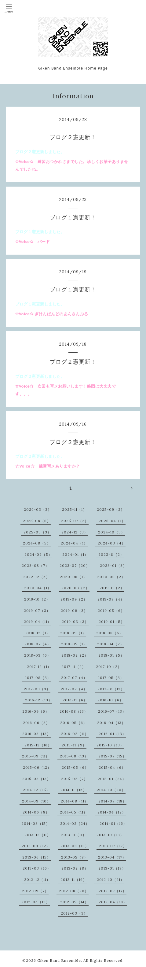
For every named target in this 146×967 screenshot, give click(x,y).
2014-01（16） (113, 823)
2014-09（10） (36, 801)
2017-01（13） (111, 689)
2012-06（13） (35, 902)
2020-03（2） (75, 588)
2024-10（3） (111, 532)
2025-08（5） (37, 520)
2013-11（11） (73, 834)
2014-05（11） (73, 812)
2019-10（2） (37, 599)
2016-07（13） (112, 711)
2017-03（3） (37, 689)
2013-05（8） (74, 857)
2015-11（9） (74, 745)
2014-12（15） (36, 789)
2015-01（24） (112, 778)
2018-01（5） (111, 655)
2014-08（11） (74, 801)
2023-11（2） (111, 554)
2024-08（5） (37, 543)
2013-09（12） (36, 846)
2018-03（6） (37, 655)
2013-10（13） (110, 834)
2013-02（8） (74, 868)
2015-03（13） (36, 778)
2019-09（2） (73, 599)
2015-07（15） (112, 756)
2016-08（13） (74, 711)
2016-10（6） (110, 700)
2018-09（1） (73, 633)
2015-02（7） (74, 778)
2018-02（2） (74, 655)
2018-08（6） (109, 633)
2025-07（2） (75, 520)
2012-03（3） (74, 913)
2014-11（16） (73, 789)
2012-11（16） (73, 879)
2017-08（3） (37, 677)
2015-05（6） (75, 767)
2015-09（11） (35, 756)
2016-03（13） (36, 733)
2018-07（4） (37, 644)
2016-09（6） (35, 711)
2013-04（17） (112, 857)
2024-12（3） (74, 532)
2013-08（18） (74, 846)
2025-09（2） (111, 509)
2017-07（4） (74, 677)
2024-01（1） (75, 554)
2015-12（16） (38, 745)
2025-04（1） (112, 520)
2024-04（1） (74, 543)
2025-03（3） (37, 532)
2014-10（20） (111, 789)
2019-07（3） (37, 610)
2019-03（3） (75, 621)
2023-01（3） (113, 565)
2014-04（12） (111, 812)
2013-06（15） (36, 857)
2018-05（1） (74, 644)
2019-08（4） (110, 599)
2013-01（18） (112, 868)
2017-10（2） (109, 666)
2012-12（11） (37, 879)
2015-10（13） (110, 745)
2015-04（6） (112, 767)
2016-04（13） (111, 722)
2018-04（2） (110, 644)
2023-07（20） (75, 565)
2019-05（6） (111, 610)
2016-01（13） (112, 733)
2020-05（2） (111, 577)
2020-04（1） (37, 588)
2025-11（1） (74, 509)
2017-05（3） (110, 677)
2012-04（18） (113, 902)
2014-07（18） (112, 801)
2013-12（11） (37, 834)
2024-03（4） (112, 543)
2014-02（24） (74, 823)
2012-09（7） (35, 891)
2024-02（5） (38, 554)
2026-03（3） (38, 509)
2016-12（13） (38, 700)
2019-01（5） (112, 621)
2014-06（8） (36, 812)
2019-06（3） (74, 610)
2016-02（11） (75, 733)
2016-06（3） (36, 722)
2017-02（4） (74, 689)
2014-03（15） (35, 823)
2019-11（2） (112, 588)
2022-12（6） (36, 577)
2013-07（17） (113, 846)
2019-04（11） (37, 621)
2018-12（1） (37, 633)
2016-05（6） (73, 722)
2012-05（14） (74, 902)
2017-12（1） (39, 666)
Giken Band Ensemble (59, 960)
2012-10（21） (110, 879)
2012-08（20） (74, 891)
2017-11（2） (73, 666)
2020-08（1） (73, 577)
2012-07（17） (112, 891)
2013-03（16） (37, 868)
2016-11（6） (75, 700)
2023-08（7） (35, 565)
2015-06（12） (37, 767)
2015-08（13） (74, 756)
